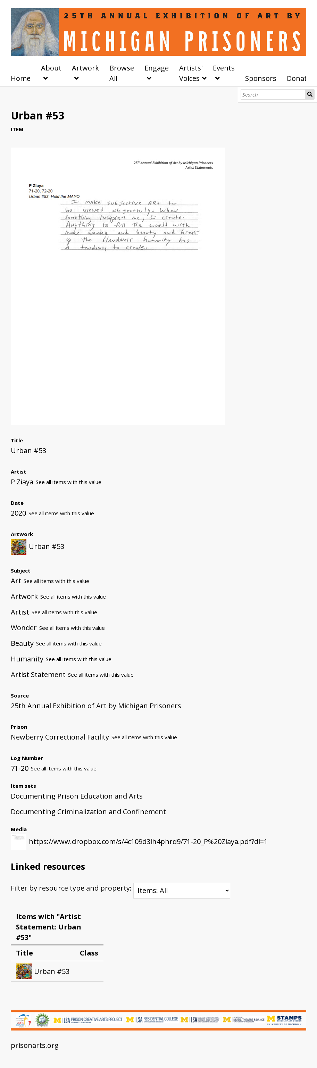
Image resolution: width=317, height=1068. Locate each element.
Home (21, 78)
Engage (156, 68)
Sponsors (260, 78)
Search (309, 94)
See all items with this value (68, 481)
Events (224, 68)
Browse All (121, 73)
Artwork (85, 68)
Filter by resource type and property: (120, 888)
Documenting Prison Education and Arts (77, 796)
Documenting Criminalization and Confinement (88, 811)
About (51, 68)
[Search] (273, 94)
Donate (299, 78)
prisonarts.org (35, 1045)
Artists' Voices (190, 73)
